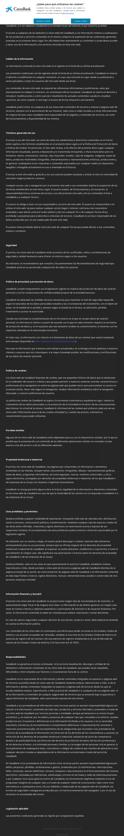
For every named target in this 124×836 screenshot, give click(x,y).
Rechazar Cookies (43, 21)
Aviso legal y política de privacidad (54, 829)
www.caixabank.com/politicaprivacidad (55, 341)
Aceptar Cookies (80, 21)
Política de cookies (67, 13)
